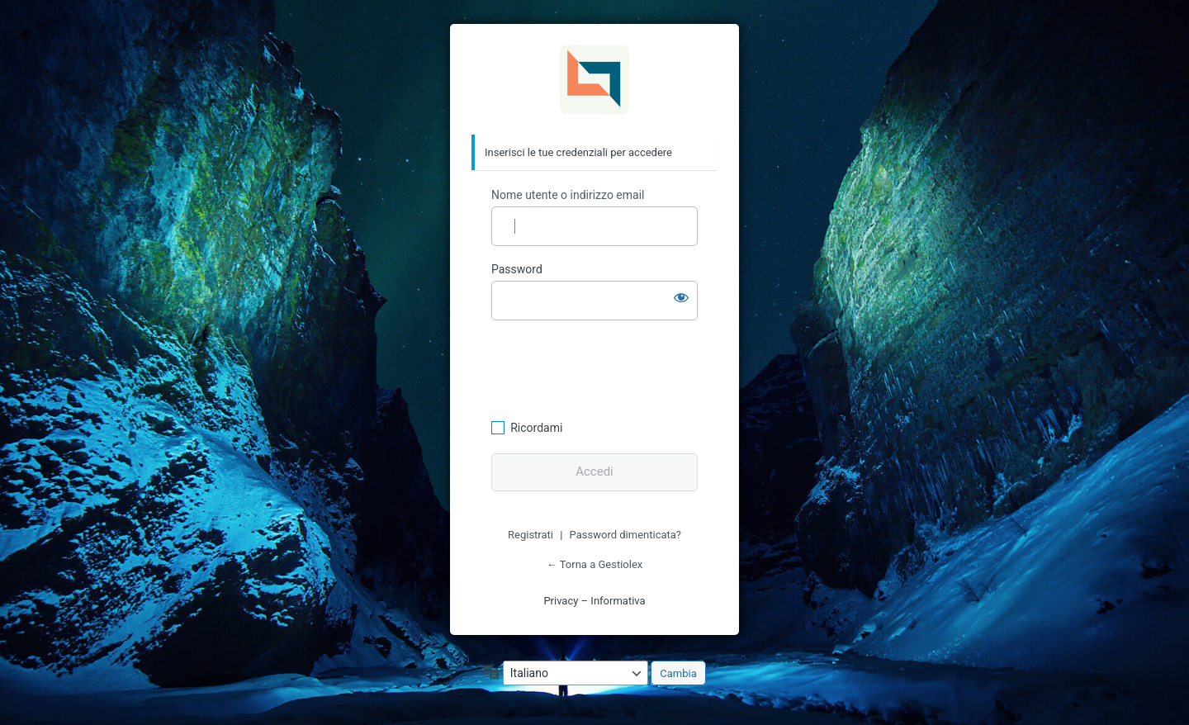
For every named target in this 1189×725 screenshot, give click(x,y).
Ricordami (536, 427)
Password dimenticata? (625, 534)
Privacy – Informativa (594, 601)
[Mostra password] (681, 297)
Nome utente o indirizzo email (567, 194)
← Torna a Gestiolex (594, 564)
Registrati (530, 534)
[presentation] (604, 367)
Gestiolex (594, 80)
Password (516, 269)
